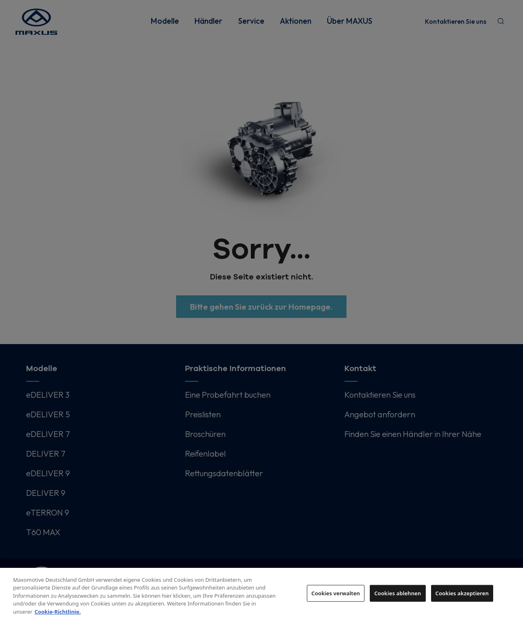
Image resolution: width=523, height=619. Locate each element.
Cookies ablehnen (397, 595)
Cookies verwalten (335, 595)
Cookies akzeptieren (462, 595)
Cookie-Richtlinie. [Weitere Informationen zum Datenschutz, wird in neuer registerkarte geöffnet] (57, 614)
